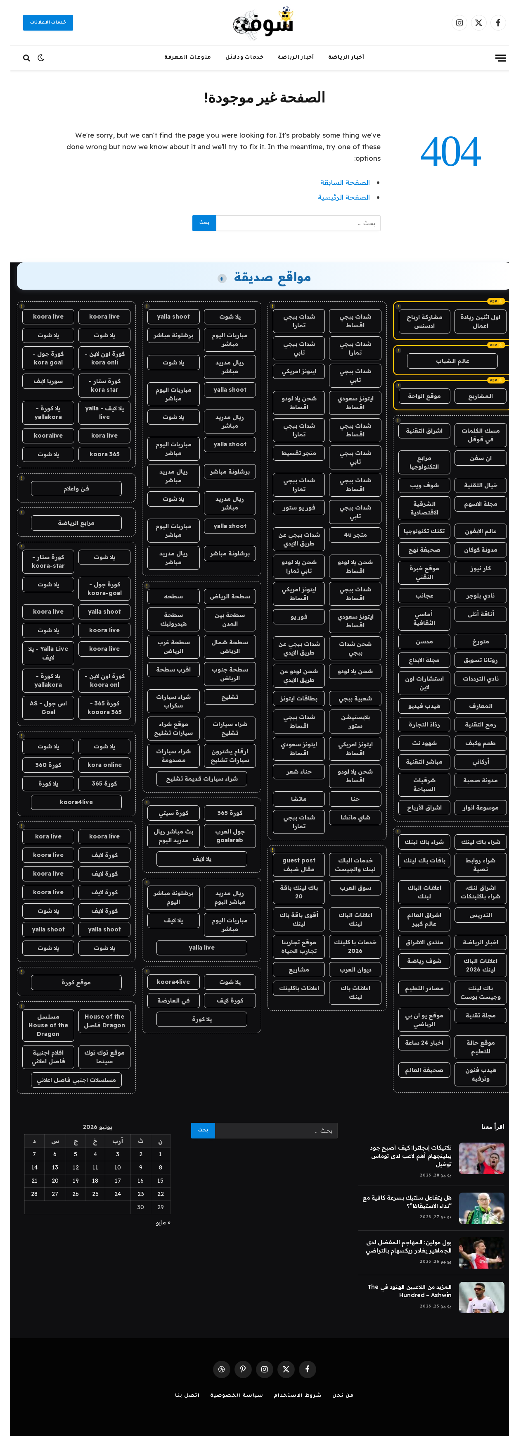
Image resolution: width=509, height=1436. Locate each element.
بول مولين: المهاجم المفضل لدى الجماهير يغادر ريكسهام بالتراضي (399, 1246)
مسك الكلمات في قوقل (471, 435)
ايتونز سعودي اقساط (345, 403)
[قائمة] (490, 58)
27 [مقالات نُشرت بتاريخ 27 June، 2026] (45, 1194)
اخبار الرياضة (470, 942)
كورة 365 (220, 813)
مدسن (414, 641)
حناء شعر (289, 771)
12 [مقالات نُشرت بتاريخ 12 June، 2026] (66, 1167)
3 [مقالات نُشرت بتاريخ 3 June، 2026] (107, 1154)
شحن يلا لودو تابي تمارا (289, 566)
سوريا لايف (38, 381)
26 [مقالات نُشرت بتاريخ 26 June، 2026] (65, 1194)
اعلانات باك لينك (345, 992)
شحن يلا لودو (345, 671)
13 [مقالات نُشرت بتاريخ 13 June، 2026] (45, 1167)
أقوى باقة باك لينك (289, 919)
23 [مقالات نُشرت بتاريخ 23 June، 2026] (131, 1194)
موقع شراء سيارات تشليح (163, 728)
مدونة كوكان (471, 549)
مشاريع (289, 969)
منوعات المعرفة (177, 58)
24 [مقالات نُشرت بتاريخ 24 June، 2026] (107, 1194)
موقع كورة (66, 982)
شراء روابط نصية (470, 865)
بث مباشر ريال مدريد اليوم (163, 836)
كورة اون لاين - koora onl (95, 680)
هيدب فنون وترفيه (470, 1074)
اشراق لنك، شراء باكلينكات (470, 892)
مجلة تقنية (471, 1015)
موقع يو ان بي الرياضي (414, 1020)
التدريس (470, 915)
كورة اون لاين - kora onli (95, 358)
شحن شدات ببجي (345, 648)
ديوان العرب (345, 969)
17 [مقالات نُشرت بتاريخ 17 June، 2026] (108, 1180)
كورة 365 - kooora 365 (95, 708)
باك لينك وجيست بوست (470, 992)
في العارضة (163, 1000)
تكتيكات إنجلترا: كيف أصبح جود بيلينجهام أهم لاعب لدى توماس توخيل (401, 1156)
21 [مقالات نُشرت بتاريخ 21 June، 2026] (24, 1180)
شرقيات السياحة (414, 784)
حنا (345, 799)
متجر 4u (345, 534)
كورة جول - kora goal (38, 358)
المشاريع (470, 396)
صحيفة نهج (414, 549)
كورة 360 (38, 765)
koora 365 (95, 454)
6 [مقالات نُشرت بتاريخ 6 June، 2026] (45, 1154)
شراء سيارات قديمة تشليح (192, 778)
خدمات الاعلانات (38, 22)
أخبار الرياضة (336, 58)
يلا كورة (192, 1019)
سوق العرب (345, 887)
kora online (95, 765)
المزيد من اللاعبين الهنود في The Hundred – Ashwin (399, 1291)
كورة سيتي (163, 813)
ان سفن (471, 458)
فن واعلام (66, 488)
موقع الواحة (414, 396)
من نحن (332, 1396)
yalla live (192, 947)
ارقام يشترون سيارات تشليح (220, 756)
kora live (94, 435)
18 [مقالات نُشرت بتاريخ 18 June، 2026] (85, 1180)
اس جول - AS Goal (38, 708)
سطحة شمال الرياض (219, 646)
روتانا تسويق (471, 660)
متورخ (470, 641)
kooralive (38, 435)
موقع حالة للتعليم (471, 1047)
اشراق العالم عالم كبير (414, 919)
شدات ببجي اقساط (345, 321)
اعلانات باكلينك (289, 988)
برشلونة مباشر (163, 335)
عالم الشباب (442, 360)
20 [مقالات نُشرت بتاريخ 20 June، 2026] (45, 1180)
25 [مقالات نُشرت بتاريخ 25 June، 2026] (85, 1194)
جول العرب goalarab (220, 836)
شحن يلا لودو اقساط (289, 403)
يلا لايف (191, 858)
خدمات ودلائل (234, 58)
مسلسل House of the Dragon (38, 1025)
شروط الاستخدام (288, 1396)
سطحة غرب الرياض (163, 646)
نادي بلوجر (471, 595)
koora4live (163, 982)
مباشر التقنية (414, 761)
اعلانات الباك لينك (414, 892)
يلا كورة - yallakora (38, 413)
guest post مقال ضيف (288, 865)
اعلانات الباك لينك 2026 (471, 965)
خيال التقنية (471, 485)
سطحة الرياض (220, 596)
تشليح (219, 696)
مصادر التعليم (414, 988)
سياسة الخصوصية (227, 1396)
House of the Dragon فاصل (94, 1021)
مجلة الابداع (414, 660)
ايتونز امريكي (289, 371)
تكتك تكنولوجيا (414, 531)
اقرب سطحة (163, 669)
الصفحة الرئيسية (334, 197)
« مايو (153, 1222)
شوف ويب (414, 485)
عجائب (414, 595)
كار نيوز (471, 568)
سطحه (163, 596)
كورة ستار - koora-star (38, 561)
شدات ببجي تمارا (289, 321)
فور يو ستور (289, 507)
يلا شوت (220, 316)
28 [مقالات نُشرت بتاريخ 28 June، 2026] (24, 1194)
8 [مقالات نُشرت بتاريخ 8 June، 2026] (150, 1167)
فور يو (289, 616)
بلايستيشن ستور (345, 721)
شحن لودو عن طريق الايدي (289, 675)
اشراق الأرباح (414, 807)
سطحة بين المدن (220, 619)
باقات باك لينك (414, 860)
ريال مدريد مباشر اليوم (220, 897)
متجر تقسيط (289, 453)
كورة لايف (220, 1000)
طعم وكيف (470, 743)
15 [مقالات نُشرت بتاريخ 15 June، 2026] (150, 1180)
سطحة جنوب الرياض (220, 674)
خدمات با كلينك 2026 (345, 946)
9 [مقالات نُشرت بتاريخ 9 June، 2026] (131, 1167)
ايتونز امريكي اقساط (289, 594)
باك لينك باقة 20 (289, 892)
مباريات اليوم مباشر (220, 339)
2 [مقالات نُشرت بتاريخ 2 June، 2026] (131, 1154)
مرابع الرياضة (66, 522)
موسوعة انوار (471, 807)
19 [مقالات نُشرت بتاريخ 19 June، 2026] (66, 1180)
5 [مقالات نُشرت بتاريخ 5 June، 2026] (65, 1154)
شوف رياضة (414, 960)
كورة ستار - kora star (95, 385)
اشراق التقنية (414, 430)
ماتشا (289, 799)
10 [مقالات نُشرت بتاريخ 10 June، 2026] (107, 1167)
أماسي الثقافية (414, 618)
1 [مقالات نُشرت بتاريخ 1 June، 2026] (150, 1154)
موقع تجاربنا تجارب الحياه (289, 946)
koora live (94, 316)
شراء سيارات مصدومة (163, 756)
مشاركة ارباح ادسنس (415, 321)
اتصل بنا (177, 1396)
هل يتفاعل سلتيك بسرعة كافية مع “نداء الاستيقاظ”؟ (397, 1202)
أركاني (470, 761)
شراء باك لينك (470, 841)
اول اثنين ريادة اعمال (470, 321)
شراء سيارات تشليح (220, 728)
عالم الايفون (471, 531)
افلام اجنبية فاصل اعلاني (38, 1057)
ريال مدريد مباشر (220, 367)
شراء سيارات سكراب (163, 701)
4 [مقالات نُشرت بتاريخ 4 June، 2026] (85, 1154)
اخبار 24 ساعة (414, 1042)
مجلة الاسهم (471, 503)
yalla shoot (163, 316)
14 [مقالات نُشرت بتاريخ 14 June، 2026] (24, 1167)
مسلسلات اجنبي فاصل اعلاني (66, 1080)
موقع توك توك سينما (94, 1057)
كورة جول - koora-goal (95, 589)
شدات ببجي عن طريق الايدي (289, 539)
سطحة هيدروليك (163, 619)
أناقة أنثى (470, 614)
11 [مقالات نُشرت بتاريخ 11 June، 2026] (85, 1167)
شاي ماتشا (345, 817)
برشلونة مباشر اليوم (163, 897)
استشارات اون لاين (414, 683)
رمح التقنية (470, 724)
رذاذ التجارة (414, 724)
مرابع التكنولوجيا (414, 462)
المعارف (471, 706)
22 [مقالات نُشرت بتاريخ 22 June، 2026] (150, 1194)
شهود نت (414, 743)
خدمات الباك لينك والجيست (345, 865)
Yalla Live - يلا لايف (38, 653)
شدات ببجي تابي (289, 348)
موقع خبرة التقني (414, 572)
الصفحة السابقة (335, 182)
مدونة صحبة (470, 780)
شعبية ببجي (345, 698)
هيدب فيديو (414, 706)
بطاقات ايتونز (289, 698)
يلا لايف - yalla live (94, 413)
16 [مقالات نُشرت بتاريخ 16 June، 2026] (131, 1180)
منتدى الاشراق (414, 942)
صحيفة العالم (414, 1070)
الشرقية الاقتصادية (414, 508)
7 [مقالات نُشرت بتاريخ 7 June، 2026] (24, 1154)
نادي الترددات (471, 678)
